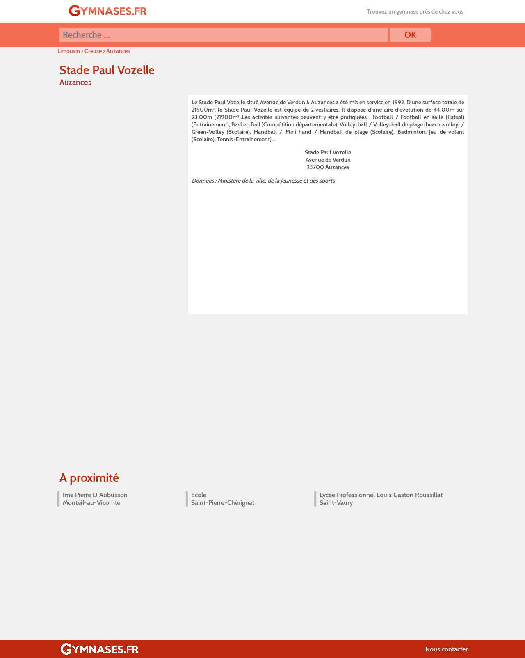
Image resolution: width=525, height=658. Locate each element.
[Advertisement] (328, 247)
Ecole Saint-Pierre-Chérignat (222, 499)
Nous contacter (446, 649)
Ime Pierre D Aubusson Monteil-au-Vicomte (95, 499)
